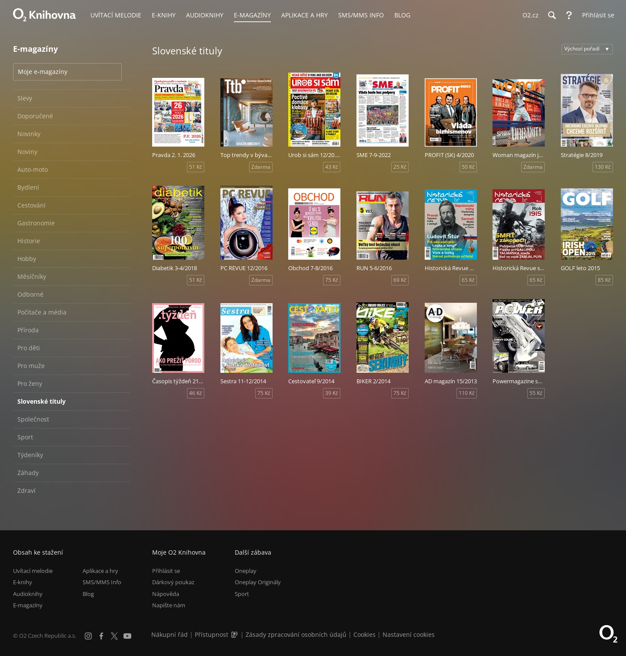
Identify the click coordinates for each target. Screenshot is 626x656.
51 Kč (195, 167)
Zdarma (260, 167)
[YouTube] (127, 636)
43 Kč (331, 167)
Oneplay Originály (258, 582)
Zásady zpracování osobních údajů (296, 634)
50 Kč (468, 167)
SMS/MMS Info (102, 582)
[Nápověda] (569, 15)
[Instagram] (88, 636)
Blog (88, 594)
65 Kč (468, 280)
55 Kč (536, 393)
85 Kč (604, 280)
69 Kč (399, 280)
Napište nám (168, 605)
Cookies (364, 634)
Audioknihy (28, 594)
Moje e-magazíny (42, 71)
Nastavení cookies (409, 634)
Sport (242, 594)
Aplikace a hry (100, 571)
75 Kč (331, 280)
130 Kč (603, 167)
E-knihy (22, 582)
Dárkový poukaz (173, 582)
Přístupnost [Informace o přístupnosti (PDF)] (211, 634)
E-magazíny (28, 605)
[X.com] (114, 636)
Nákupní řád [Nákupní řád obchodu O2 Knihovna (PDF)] (169, 634)
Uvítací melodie (33, 571)
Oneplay (245, 571)
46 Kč (195, 393)
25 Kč (399, 167)
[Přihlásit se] (596, 15)
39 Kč (331, 393)
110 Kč (467, 393)
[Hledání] (551, 15)
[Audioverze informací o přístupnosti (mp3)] (235, 634)
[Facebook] (101, 636)
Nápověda (165, 594)
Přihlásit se (166, 571)
